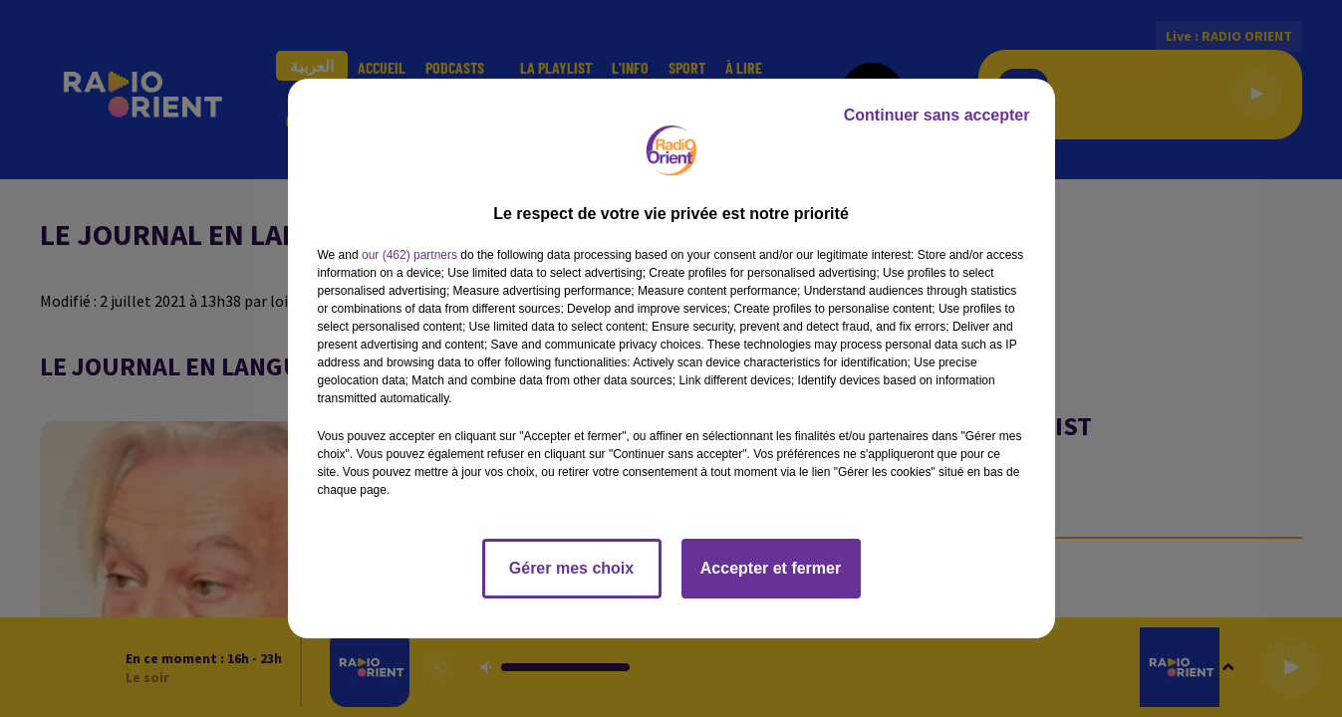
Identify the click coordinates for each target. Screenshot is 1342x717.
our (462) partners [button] (409, 255)
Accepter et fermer (770, 568)
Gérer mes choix (571, 568)
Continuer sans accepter (937, 115)
